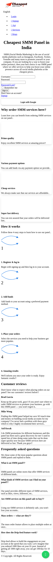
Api (13, 25)
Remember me (10, 88)
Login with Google (28, 102)
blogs (14, 34)
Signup (15, 21)
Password (5, 79)
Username (5, 77)
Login (13, 16)
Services (15, 30)
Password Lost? (8, 85)
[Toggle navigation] (48, 5)
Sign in (5, 90)
